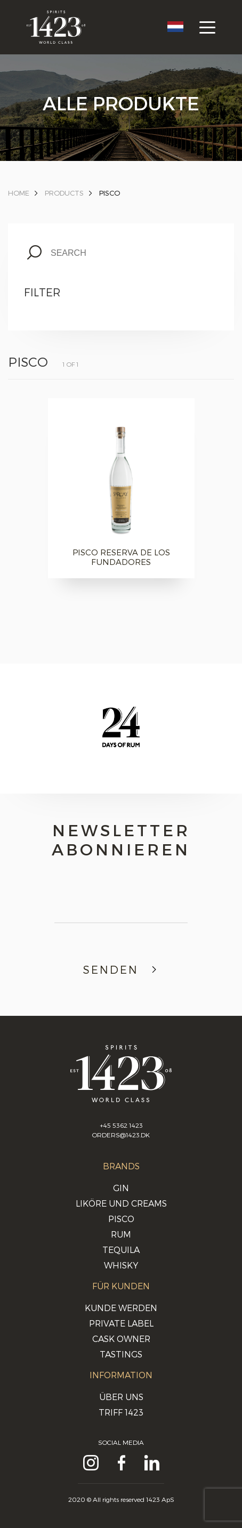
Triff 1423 (121, 1412)
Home (18, 193)
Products (64, 193)
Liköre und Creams (121, 1203)
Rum (121, 1234)
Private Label (121, 1323)
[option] (121, 737)
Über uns (121, 1397)
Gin (121, 1188)
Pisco (109, 193)
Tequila (121, 1249)
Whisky (121, 1265)
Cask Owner (121, 1338)
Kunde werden (121, 1308)
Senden (121, 969)
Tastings (121, 1354)
